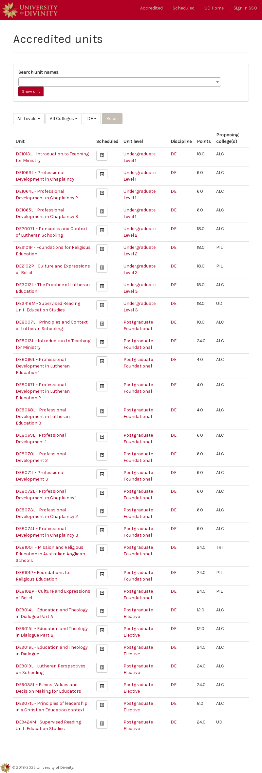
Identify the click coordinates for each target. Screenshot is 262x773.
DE (92, 118)
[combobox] (119, 82)
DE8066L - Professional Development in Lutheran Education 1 (43, 366)
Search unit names (38, 72)
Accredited (151, 8)
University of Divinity (55, 767)
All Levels (28, 118)
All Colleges (64, 118)
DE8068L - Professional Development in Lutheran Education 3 (43, 416)
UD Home (214, 8)
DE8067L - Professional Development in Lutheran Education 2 (43, 391)
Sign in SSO (245, 8)
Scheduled (184, 8)
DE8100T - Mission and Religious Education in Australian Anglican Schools (50, 554)
